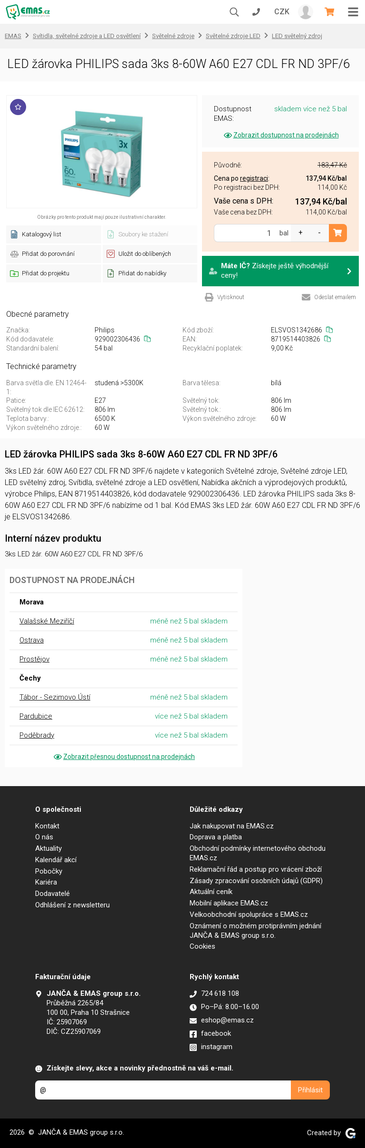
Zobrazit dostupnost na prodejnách (280, 135)
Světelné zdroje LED (233, 35)
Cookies (202, 946)
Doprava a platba (216, 837)
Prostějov (34, 659)
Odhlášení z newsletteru (72, 905)
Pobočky (48, 871)
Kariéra (46, 882)
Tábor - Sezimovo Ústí (54, 697)
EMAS (13, 35)
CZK (281, 11)
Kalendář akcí (56, 860)
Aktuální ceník (211, 891)
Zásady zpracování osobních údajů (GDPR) (256, 880)
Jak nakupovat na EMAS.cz (232, 826)
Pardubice (35, 716)
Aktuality (48, 848)
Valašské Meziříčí (46, 621)
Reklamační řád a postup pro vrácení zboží (256, 869)
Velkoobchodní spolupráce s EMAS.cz (249, 914)
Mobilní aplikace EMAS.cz (229, 903)
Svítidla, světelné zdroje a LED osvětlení (87, 35)
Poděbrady (36, 735)
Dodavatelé (52, 893)
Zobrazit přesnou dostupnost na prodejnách (123, 756)
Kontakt (47, 826)
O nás (44, 837)
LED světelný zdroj (297, 35)
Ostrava (31, 640)
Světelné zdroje (173, 35)
